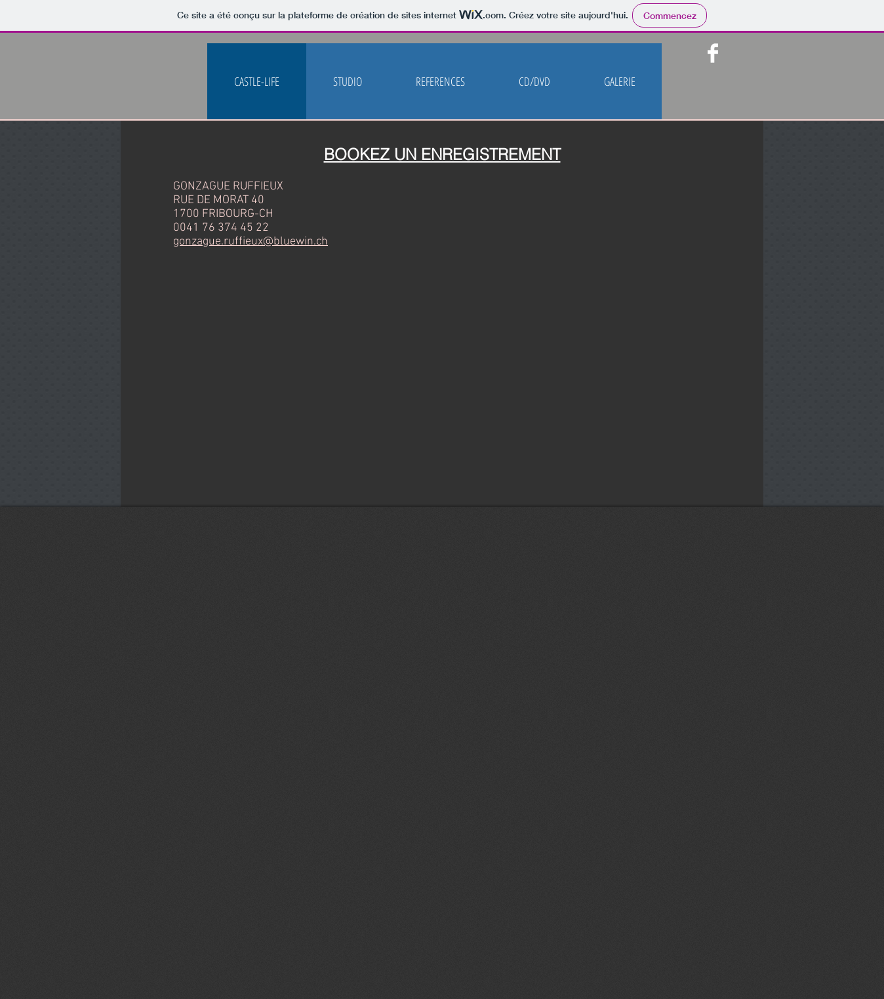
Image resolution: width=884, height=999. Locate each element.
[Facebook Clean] (713, 53)
